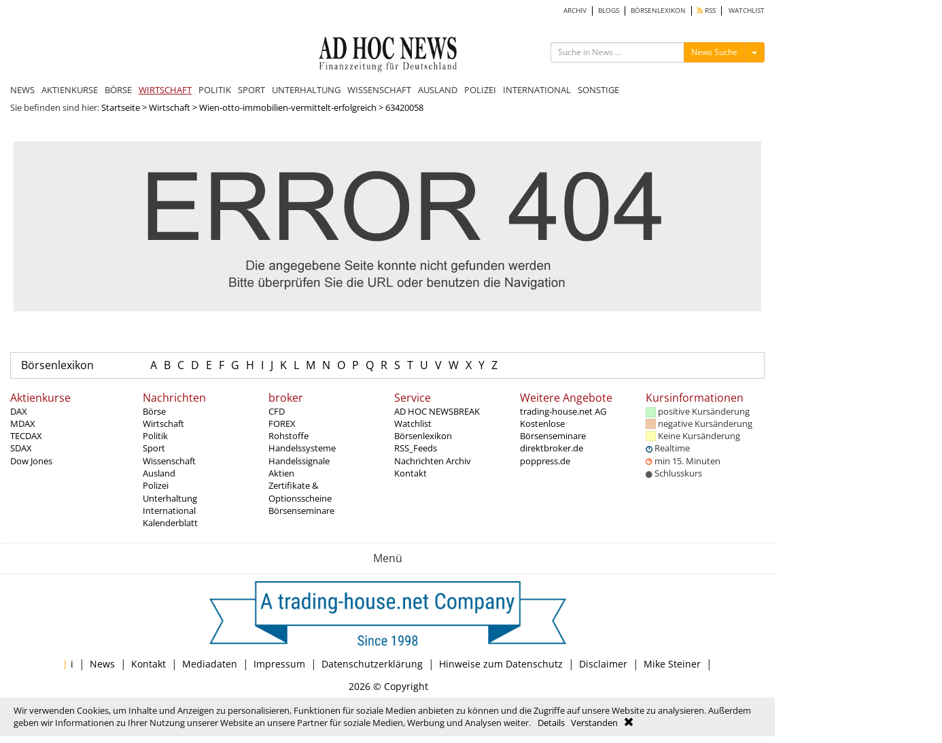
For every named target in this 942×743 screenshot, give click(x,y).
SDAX (21, 448)
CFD (276, 411)
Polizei (156, 485)
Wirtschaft (169, 107)
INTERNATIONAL (537, 90)
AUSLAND (437, 90)
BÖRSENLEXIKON (658, 10)
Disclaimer (603, 663)
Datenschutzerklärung (372, 663)
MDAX (22, 423)
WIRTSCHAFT (165, 90)
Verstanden (594, 722)
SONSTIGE (598, 90)
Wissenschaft (169, 461)
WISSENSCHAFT (379, 90)
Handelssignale (299, 461)
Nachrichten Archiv (432, 461)
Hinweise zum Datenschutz (501, 663)
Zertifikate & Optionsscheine (300, 491)
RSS (706, 10)
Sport (154, 448)
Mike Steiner (672, 663)
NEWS (22, 90)
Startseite (120, 107)
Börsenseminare (301, 510)
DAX (18, 411)
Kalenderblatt (170, 523)
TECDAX (26, 436)
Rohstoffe (288, 436)
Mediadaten (209, 663)
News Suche (714, 52)
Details (551, 722)
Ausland (159, 473)
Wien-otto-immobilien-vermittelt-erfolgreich (288, 107)
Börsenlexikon (57, 365)
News (102, 663)
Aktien (281, 473)
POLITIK (214, 90)
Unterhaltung (170, 498)
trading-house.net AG (563, 411)
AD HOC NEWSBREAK (437, 411)
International (169, 510)
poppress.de (545, 461)
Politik (155, 436)
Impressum (279, 663)
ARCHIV (575, 10)
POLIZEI (480, 90)
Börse (154, 411)
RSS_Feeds (415, 448)
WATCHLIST (747, 10)
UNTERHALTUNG (306, 90)
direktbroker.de (551, 448)
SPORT (251, 90)
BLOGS (608, 10)
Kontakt (410, 473)
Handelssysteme (302, 448)
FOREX (282, 423)
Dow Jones (31, 461)
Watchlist (413, 423)
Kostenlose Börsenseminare (553, 429)
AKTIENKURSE (69, 90)
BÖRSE (118, 90)
